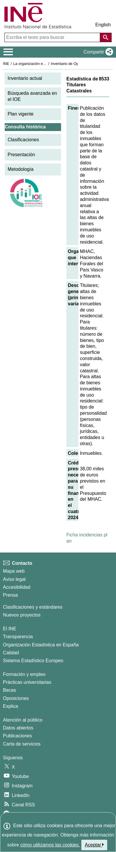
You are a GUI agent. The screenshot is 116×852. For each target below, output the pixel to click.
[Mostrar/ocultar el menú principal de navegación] (8, 52)
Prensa (10, 595)
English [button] (103, 24)
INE (6, 63)
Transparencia (18, 636)
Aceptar (94, 844)
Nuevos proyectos (22, 614)
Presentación (21, 154)
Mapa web (14, 571)
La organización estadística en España (45, 63)
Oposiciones (16, 698)
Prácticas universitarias (27, 682)
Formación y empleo (24, 674)
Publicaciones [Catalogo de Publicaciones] (17, 735)
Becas (9, 690)
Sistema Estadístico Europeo (33, 660)
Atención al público (22, 719)
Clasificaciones (23, 139)
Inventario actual (25, 78)
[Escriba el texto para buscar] (52, 37)
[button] (97, 52)
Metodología (20, 169)
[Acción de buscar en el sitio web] (106, 37)
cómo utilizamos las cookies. (50, 844)
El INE (9, 628)
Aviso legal (14, 579)
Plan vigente (20, 113)
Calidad (11, 652)
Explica (10, 706)
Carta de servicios (22, 743)
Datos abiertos (18, 727)
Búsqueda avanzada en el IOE (32, 96)
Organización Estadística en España (41, 644)
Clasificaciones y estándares (33, 607)
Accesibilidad (16, 587)
